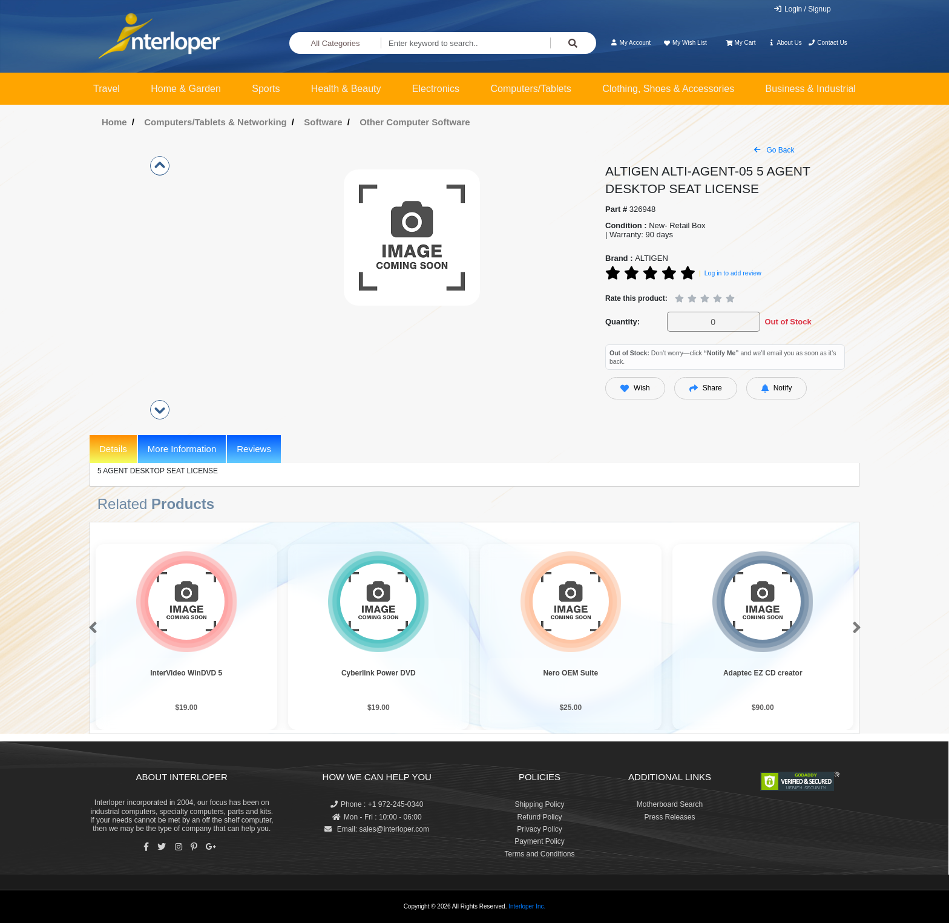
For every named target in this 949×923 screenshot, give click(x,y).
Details (113, 449)
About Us (785, 42)
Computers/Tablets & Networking (215, 122)
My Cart (740, 42)
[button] (90, 628)
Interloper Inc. (526, 906)
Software (323, 122)
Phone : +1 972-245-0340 (376, 804)
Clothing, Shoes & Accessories (668, 89)
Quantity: (622, 321)
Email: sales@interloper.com (376, 829)
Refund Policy (539, 817)
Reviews (254, 449)
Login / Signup (802, 9)
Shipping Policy (539, 804)
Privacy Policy (539, 829)
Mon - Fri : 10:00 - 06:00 (377, 817)
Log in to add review (732, 273)
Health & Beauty (346, 89)
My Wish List (684, 42)
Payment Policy (539, 841)
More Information (182, 449)
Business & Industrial (811, 89)
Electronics (435, 89)
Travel (106, 89)
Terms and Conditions (539, 854)
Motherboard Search (670, 804)
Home (114, 122)
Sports (266, 89)
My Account (630, 42)
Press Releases (669, 817)
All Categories (335, 43)
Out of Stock (787, 321)
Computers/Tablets (530, 89)
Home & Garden (186, 89)
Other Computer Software (415, 122)
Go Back (774, 150)
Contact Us (827, 42)
